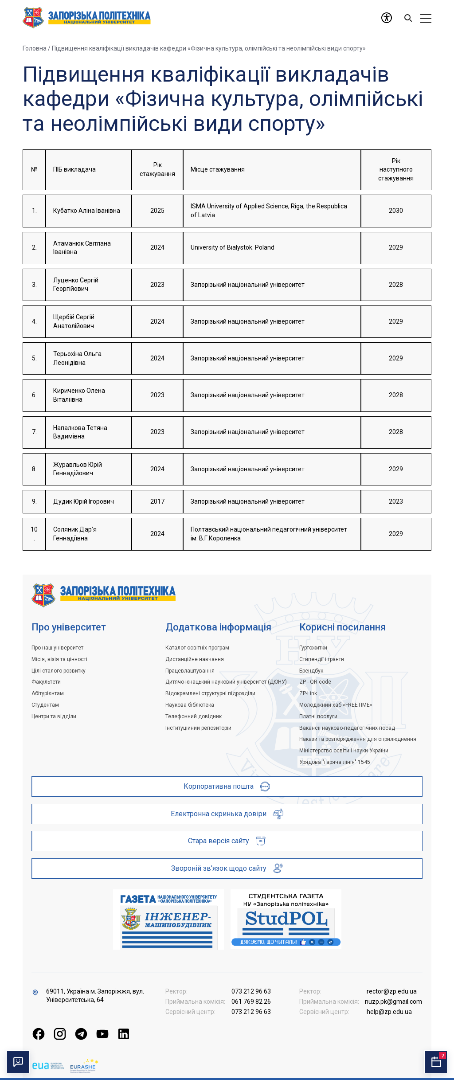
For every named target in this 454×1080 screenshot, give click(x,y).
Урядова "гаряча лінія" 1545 (334, 762)
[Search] (408, 17)
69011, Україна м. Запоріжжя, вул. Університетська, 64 (95, 996)
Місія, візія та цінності (59, 659)
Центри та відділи (53, 716)
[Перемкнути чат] (18, 1061)
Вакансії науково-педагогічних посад (347, 728)
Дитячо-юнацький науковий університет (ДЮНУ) (226, 682)
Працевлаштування (190, 671)
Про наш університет (57, 648)
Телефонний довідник (193, 716)
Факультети (46, 682)
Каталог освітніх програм (197, 648)
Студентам (45, 705)
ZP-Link (308, 693)
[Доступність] (386, 18)
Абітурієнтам (47, 693)
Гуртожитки (313, 648)
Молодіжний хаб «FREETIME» (335, 705)
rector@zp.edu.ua (392, 991)
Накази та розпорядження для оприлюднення (357, 739)
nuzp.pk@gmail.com (393, 1001)
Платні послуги (318, 716)
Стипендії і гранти (321, 659)
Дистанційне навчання (194, 659)
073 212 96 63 (251, 991)
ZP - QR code (315, 682)
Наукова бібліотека (189, 705)
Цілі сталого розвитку (58, 671)
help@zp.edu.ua (389, 1011)
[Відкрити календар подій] (435, 1061)
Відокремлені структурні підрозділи (210, 693)
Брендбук (311, 671)
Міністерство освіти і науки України (343, 750)
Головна (35, 48)
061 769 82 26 (251, 1001)
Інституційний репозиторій (198, 728)
